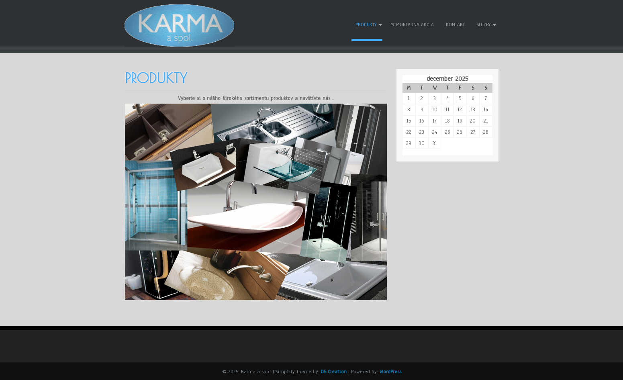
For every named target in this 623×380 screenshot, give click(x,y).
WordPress (390, 371)
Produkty (365, 24)
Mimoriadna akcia (412, 24)
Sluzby (483, 24)
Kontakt (455, 24)
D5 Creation (334, 371)
